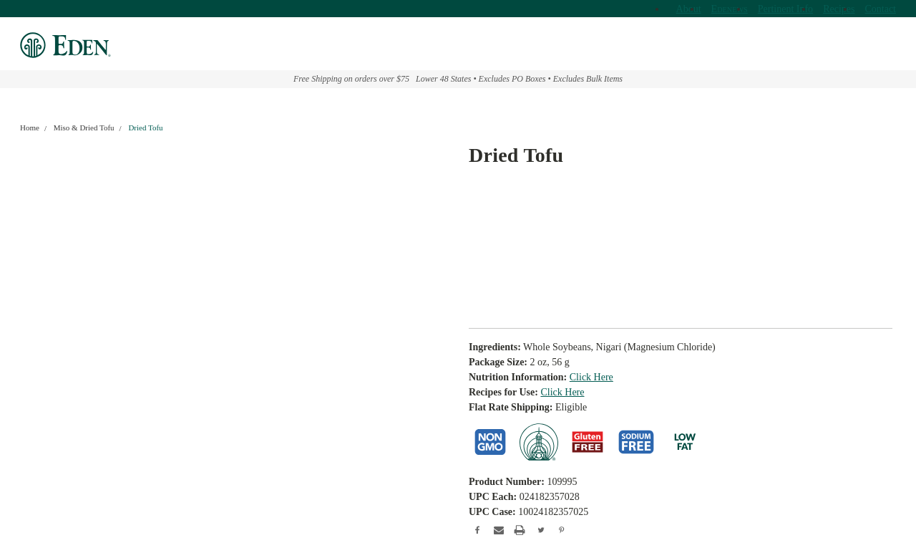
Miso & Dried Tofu (84, 127)
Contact (880, 9)
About (688, 9)
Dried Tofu (145, 127)
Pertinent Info (785, 9)
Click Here (591, 377)
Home (29, 127)
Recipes (838, 9)
